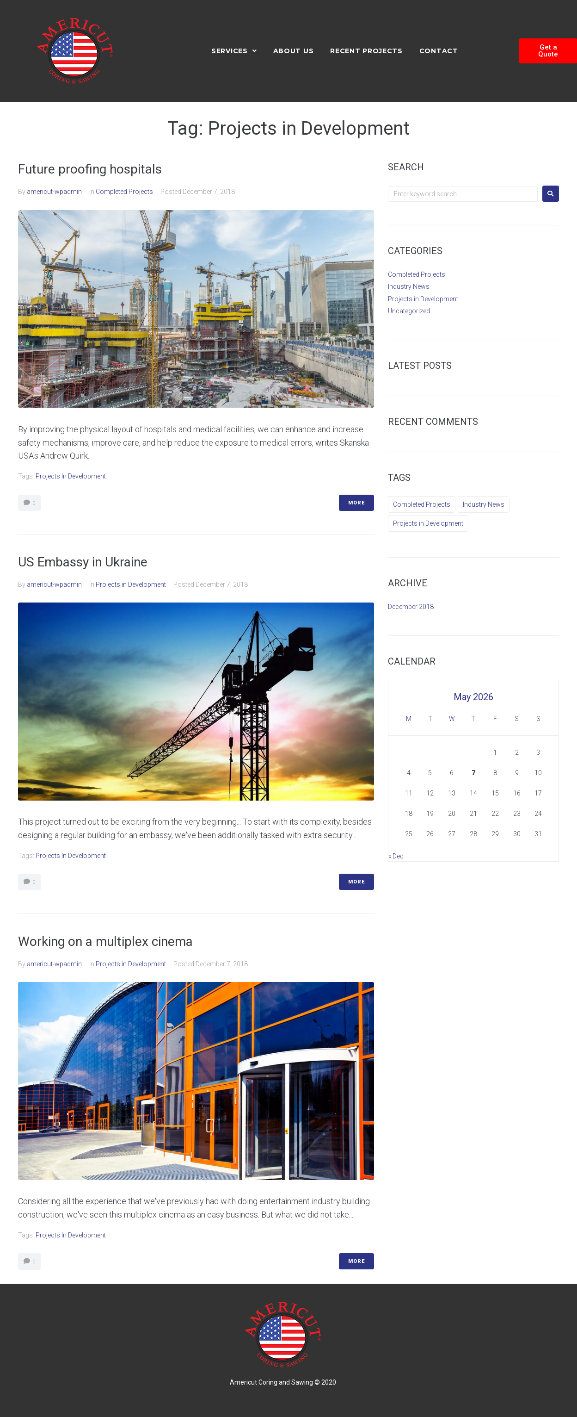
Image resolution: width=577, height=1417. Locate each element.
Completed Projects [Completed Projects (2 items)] (421, 504)
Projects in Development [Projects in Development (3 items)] (428, 523)
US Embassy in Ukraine (82, 562)
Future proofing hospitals (90, 169)
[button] (548, 50)
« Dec (396, 856)
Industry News (409, 286)
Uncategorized (409, 311)
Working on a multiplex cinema (105, 941)
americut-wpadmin (54, 191)
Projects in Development (71, 476)
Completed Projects (124, 191)
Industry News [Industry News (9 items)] (483, 504)
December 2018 (411, 606)
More (356, 503)
